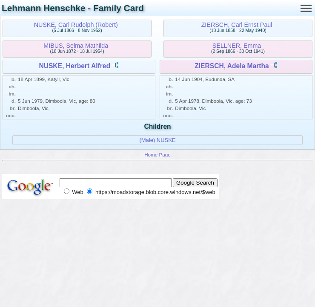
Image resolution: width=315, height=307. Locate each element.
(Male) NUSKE (157, 140)
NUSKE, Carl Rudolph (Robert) (76, 24)
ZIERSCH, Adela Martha (232, 66)
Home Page (157, 154)
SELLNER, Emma (236, 45)
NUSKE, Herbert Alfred (74, 66)
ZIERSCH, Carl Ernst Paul (236, 24)
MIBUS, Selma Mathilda (75, 45)
